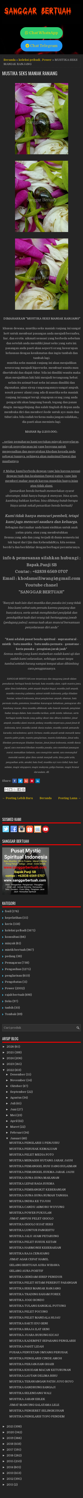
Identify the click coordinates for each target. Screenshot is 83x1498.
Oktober (16, 1086)
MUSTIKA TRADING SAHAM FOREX (35, 1294)
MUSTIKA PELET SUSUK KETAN (32, 1242)
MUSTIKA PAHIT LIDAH (26, 1346)
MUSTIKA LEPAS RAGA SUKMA (31, 1183)
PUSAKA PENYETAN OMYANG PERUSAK (38, 1352)
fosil (8, 911)
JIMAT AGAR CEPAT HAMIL (28, 1259)
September (18, 1091)
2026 (11, 1046)
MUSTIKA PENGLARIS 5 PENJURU (34, 1142)
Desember (18, 1074)
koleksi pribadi (29, 59)
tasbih (9, 1007)
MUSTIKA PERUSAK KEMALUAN (33, 1148)
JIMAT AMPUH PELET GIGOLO (31, 1218)
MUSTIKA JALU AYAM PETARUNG (34, 1236)
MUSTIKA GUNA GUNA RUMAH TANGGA (38, 1195)
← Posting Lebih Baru (17, 798)
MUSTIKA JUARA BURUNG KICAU (34, 1335)
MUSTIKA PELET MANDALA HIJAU (34, 1317)
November (18, 1080)
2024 (10, 1058)
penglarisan (13, 975)
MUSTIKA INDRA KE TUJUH (30, 1201)
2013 (10, 1473)
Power (47, 59)
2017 (10, 1449)
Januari (16, 1138)
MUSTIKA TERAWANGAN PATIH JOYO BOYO (41, 1381)
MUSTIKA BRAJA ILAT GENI (29, 1329)
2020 (11, 1432)
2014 (10, 1467)
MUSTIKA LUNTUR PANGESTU (31, 1230)
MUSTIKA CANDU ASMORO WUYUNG (36, 1207)
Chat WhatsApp (41, 33)
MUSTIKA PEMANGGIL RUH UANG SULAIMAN (43, 1166)
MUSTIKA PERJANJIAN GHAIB (31, 1364)
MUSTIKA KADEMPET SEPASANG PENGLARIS (42, 1340)
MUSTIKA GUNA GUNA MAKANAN (34, 1177)
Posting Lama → (69, 798)
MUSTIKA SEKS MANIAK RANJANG (29, 73)
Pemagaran (13, 962)
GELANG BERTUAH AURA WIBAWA (34, 1265)
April (14, 1121)
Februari (16, 1132)
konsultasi (12, 936)
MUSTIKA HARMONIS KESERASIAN (35, 1247)
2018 (10, 1443)
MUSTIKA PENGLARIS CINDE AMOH (35, 1358)
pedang (10, 956)
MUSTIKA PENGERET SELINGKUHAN (36, 1410)
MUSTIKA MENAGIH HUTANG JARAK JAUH (41, 1160)
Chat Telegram (41, 46)
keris (8, 924)
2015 (10, 1461)
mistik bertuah (15, 949)
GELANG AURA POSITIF (26, 1270)
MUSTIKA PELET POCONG (28, 1311)
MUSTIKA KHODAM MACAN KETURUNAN (40, 1370)
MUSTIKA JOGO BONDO (26, 1300)
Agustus (16, 1097)
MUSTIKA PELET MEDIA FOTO (31, 1154)
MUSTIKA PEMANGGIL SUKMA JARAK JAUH (41, 1172)
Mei (13, 1115)
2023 (11, 1064)
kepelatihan (13, 917)
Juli (13, 1103)
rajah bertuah (14, 994)
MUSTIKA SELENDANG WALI (30, 1393)
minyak (10, 943)
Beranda (9, 59)
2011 (10, 1484)
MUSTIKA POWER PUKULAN (30, 1212)
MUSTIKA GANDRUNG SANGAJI (32, 1387)
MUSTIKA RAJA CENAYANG (29, 1253)
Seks (8, 1001)
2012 (10, 1478)
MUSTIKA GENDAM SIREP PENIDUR (35, 1276)
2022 (11, 1070)
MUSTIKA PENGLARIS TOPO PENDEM (37, 1416)
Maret (15, 1126)
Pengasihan (13, 969)
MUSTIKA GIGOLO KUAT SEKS (31, 1224)
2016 (10, 1455)
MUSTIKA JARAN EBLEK (27, 1399)
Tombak (10, 1014)
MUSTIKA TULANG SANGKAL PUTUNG (37, 1305)
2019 (10, 1438)
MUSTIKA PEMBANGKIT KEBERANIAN (37, 1189)
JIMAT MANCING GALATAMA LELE (34, 1404)
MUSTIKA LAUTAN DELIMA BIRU (33, 1375)
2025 (11, 1052)
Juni (13, 1109)
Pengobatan (13, 981)
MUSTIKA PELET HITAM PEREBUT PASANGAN (43, 1282)
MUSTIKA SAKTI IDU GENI (28, 1323)
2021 (10, 1426)
